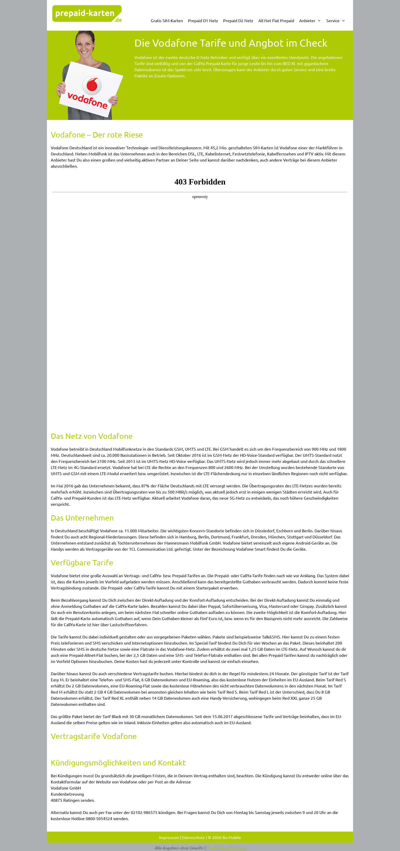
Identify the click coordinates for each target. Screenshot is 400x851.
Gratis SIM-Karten (167, 20)
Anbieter (311, 20)
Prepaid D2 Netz (238, 20)
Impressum (169, 837)
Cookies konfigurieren (226, 847)
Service (337, 20)
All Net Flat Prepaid (276, 20)
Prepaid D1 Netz (203, 20)
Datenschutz (193, 837)
